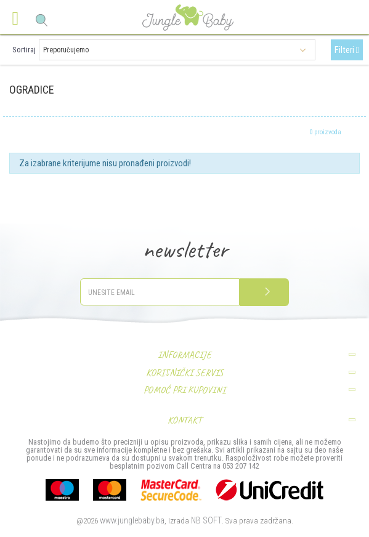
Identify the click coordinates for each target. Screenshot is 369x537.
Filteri (347, 49)
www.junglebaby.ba (132, 520)
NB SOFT (206, 520)
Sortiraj (24, 49)
